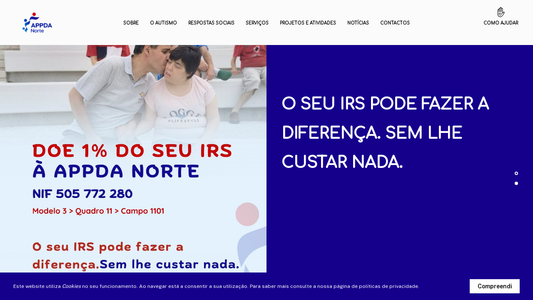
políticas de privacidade (388, 286)
